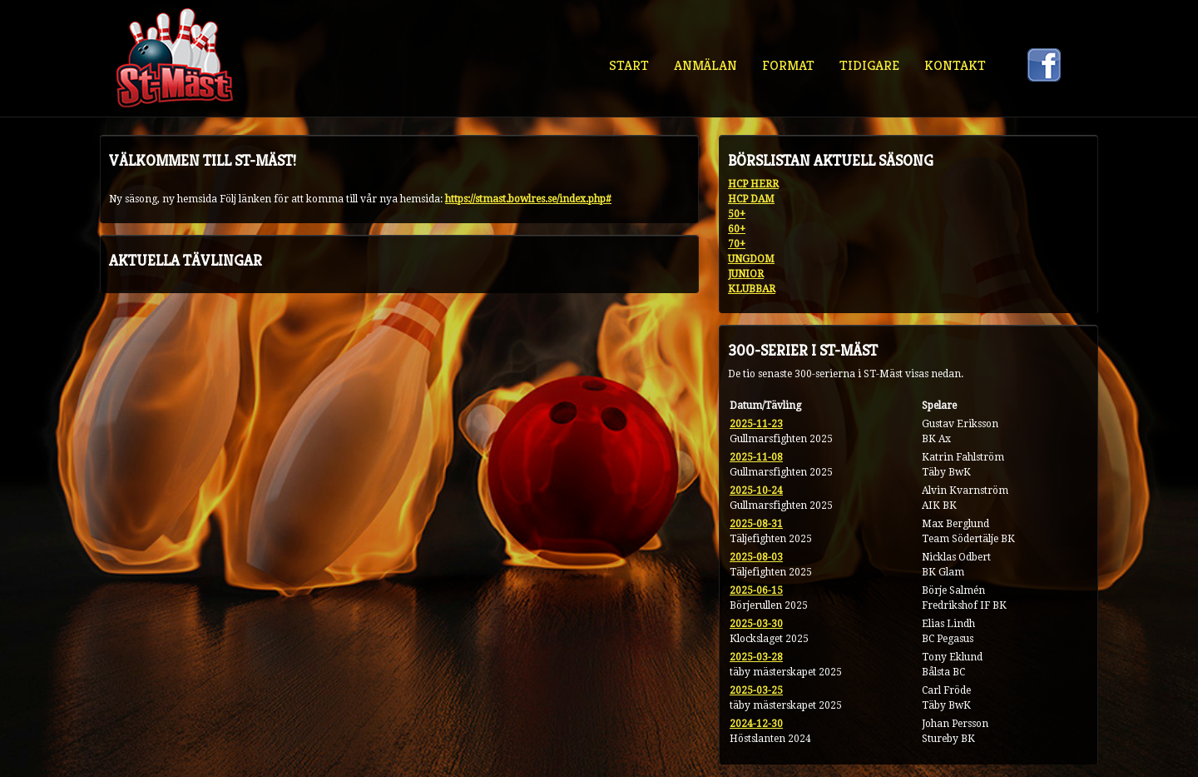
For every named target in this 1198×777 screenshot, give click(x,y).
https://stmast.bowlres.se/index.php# (528, 199)
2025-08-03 (756, 557)
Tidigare (869, 65)
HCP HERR (753, 184)
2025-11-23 (756, 424)
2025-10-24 (756, 490)
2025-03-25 (756, 690)
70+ (736, 244)
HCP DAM (751, 199)
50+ (736, 214)
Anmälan (705, 65)
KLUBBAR (751, 289)
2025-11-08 (756, 457)
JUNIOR (746, 274)
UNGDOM (751, 259)
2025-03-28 (756, 657)
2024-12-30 (756, 724)
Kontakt (955, 65)
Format (788, 65)
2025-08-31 (756, 524)
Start (629, 65)
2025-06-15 (756, 590)
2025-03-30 (756, 624)
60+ (736, 229)
